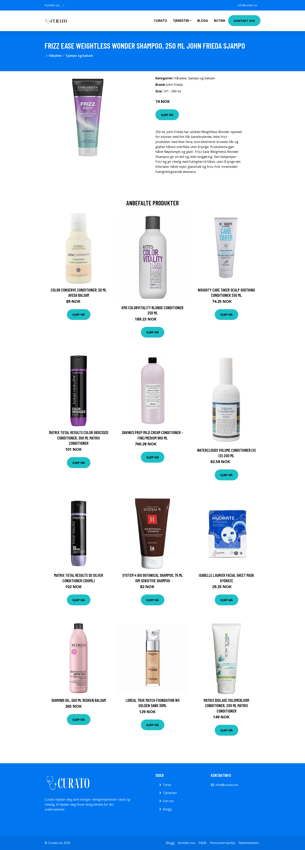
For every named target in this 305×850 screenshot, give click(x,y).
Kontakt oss (244, 21)
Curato (160, 20)
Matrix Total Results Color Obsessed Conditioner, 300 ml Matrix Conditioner (78, 438)
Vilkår (202, 843)
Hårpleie (55, 55)
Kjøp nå (167, 115)
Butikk (219, 20)
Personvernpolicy (222, 843)
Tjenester (170, 793)
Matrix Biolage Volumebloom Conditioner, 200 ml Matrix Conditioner (226, 705)
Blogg (202, 20)
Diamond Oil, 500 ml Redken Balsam (79, 700)
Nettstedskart (248, 843)
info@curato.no (247, 5)
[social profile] (64, 5)
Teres (167, 785)
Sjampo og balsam (79, 55)
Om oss (168, 801)
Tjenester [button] (181, 20)
